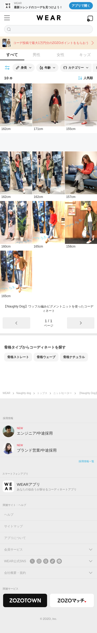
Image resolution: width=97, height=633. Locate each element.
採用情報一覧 (86, 461)
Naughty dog (23, 393)
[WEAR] (48, 17)
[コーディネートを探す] (48, 29)
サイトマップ (13, 526)
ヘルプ (8, 514)
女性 (60, 54)
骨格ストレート (18, 357)
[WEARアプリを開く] (90, 18)
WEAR (6, 393)
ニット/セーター (62, 393)
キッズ (85, 54)
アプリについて (15, 538)
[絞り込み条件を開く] (7, 68)
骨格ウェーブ (46, 357)
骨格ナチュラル (74, 357)
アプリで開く (81, 5)
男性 (36, 54)
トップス (42, 393)
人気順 (85, 78)
